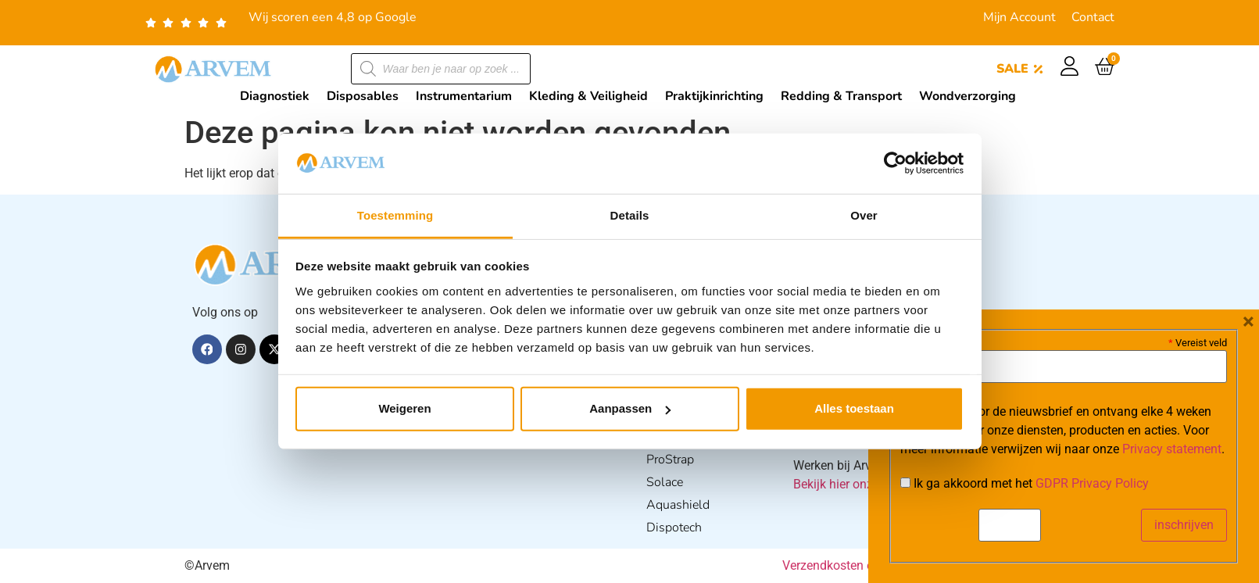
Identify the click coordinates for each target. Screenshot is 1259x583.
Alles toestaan (854, 408)
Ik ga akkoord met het (1024, 483)
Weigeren (404, 408)
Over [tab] (864, 215)
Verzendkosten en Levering (856, 565)
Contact (1092, 17)
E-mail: (923, 341)
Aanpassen (630, 408)
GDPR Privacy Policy (1092, 483)
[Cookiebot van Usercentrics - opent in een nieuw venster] (895, 163)
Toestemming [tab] (395, 215)
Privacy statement (1171, 449)
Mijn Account (1019, 17)
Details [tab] (629, 215)
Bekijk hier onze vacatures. (866, 484)
